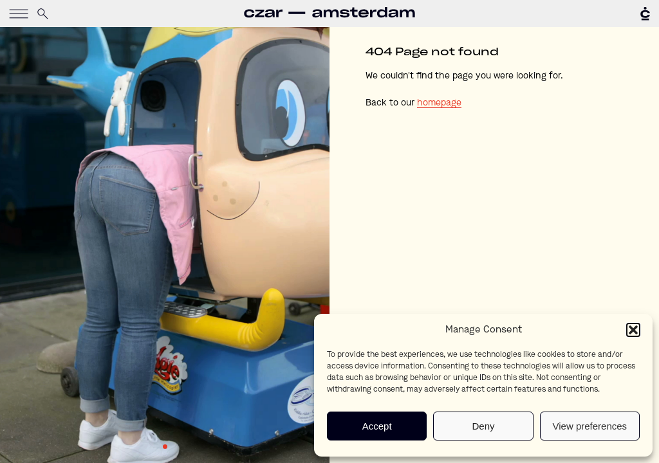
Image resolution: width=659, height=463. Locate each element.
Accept (377, 426)
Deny (483, 426)
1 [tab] (165, 446)
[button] (633, 329)
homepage (439, 102)
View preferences (590, 426)
